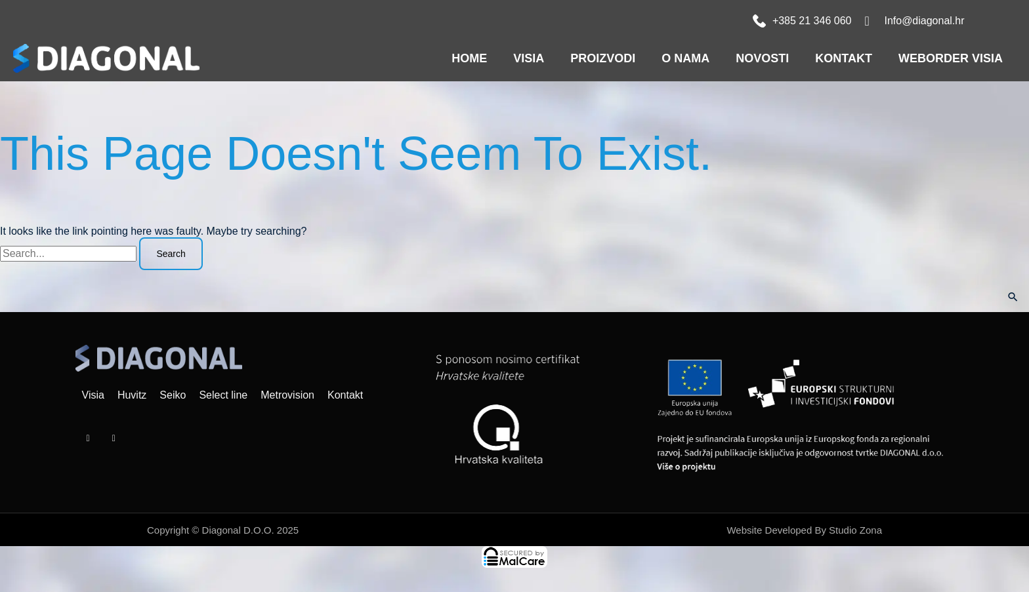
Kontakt (843, 58)
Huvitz (131, 395)
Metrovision (287, 395)
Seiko (172, 395)
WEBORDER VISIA (950, 58)
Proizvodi (602, 58)
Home (469, 58)
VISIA (528, 58)
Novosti (762, 58)
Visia (93, 395)
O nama (685, 58)
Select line (223, 395)
